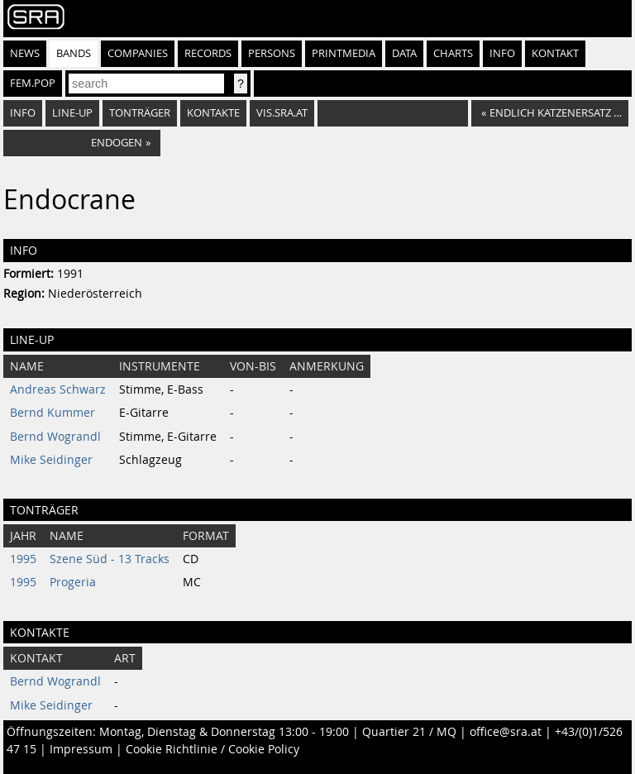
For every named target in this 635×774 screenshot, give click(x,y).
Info (502, 53)
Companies (137, 53)
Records (208, 53)
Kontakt (555, 53)
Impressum (81, 749)
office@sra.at (506, 731)
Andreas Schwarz (58, 389)
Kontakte (213, 113)
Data (404, 53)
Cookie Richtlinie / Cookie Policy (212, 749)
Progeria (73, 582)
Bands (73, 53)
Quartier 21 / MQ (409, 731)
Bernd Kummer (52, 412)
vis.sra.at (282, 113)
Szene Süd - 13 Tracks (109, 559)
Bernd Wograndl (55, 436)
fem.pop (32, 83)
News (25, 53)
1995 (23, 559)
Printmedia (343, 53)
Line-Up (72, 113)
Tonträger (139, 113)
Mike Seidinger (51, 459)
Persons (271, 53)
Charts (453, 53)
